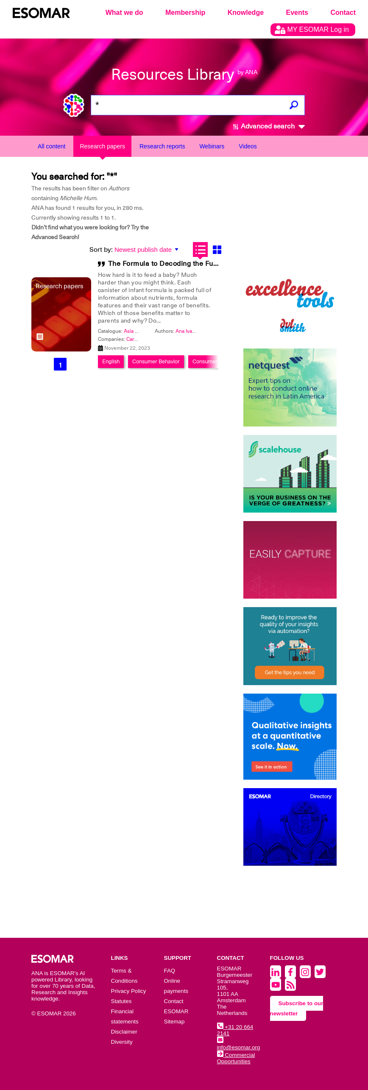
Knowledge (246, 12)
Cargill (133, 339)
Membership (185, 12)
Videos (248, 146)
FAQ (170, 970)
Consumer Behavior (156, 361)
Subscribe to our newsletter (296, 1008)
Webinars (211, 146)
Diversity (122, 1042)
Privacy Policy (128, 991)
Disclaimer (124, 1032)
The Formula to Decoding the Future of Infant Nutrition (197, 263)
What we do (124, 12)
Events (297, 12)
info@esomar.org (238, 1044)
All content (51, 146)
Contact (343, 12)
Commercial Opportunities (236, 1058)
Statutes (121, 1001)
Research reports (162, 146)
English (111, 361)
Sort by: (101, 249)
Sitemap (174, 1021)
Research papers (102, 146)
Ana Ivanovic (190, 331)
